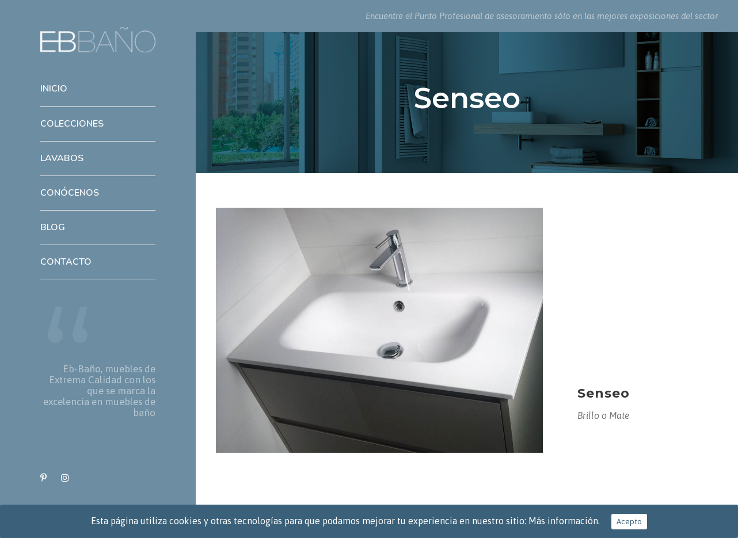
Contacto (66, 261)
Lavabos (61, 158)
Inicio (53, 88)
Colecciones (72, 123)
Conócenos (69, 192)
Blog (52, 227)
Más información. (564, 521)
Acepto (629, 521)
